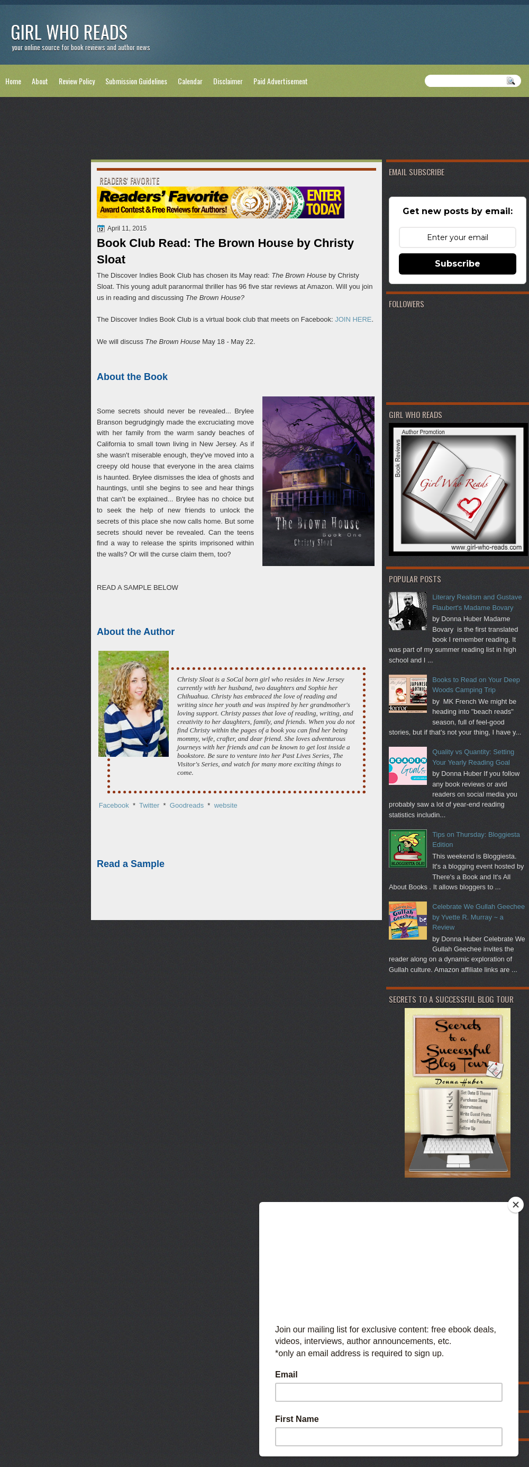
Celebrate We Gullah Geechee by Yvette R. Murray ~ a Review (478, 917)
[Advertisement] (264, 130)
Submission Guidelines (136, 80)
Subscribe (457, 264)
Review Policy (77, 80)
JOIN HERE (353, 319)
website (226, 805)
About (40, 80)
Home (13, 80)
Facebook (114, 805)
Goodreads (188, 805)
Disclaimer (228, 80)
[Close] (516, 1205)
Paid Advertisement (280, 80)
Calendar (190, 80)
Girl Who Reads (69, 31)
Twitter (149, 805)
